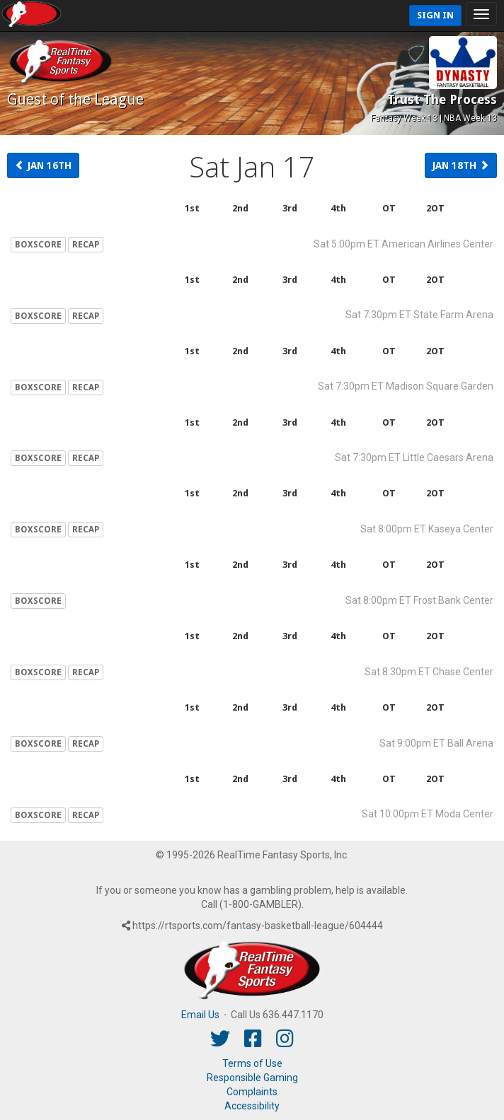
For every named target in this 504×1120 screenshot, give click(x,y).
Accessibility (252, 1106)
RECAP (85, 245)
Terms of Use (252, 1063)
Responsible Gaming (252, 1077)
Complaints (252, 1091)
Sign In (435, 15)
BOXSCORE (38, 245)
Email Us (200, 1014)
